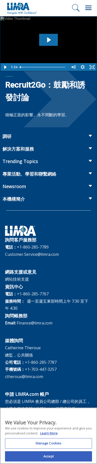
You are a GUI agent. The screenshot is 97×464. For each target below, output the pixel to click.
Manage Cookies (49, 445)
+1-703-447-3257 (41, 369)
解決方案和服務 (18, 149)
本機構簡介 (13, 199)
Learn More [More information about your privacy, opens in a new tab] (49, 435)
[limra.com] (22, 8)
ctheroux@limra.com (24, 376)
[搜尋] (76, 8)
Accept (48, 458)
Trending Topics (20, 161)
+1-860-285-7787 (41, 362)
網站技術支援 (17, 279)
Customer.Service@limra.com (32, 254)
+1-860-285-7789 (33, 247)
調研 (6, 136)
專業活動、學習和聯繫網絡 (29, 174)
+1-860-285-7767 (33, 294)
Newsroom (14, 186)
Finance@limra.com (34, 323)
